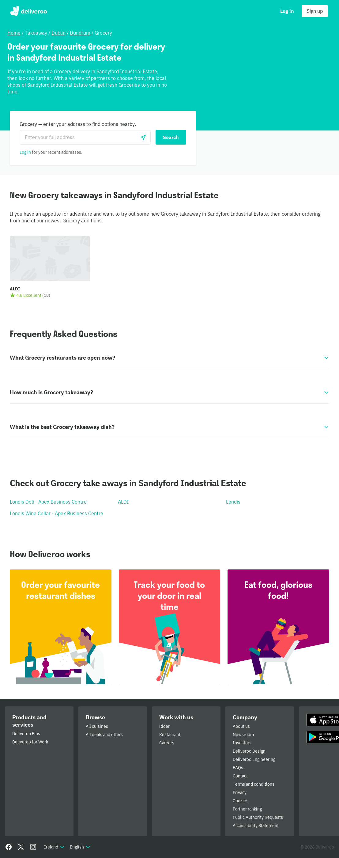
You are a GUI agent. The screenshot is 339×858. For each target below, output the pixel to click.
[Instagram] (33, 847)
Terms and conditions (253, 784)
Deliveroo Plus (26, 733)
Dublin (58, 33)
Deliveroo (28, 11)
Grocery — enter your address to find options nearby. (78, 124)
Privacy (240, 792)
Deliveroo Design (249, 751)
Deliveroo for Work (30, 742)
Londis (233, 502)
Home (14, 33)
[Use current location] (143, 137)
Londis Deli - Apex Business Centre (48, 502)
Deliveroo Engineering (254, 759)
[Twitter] (20, 847)
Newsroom (243, 734)
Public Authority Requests (258, 817)
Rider (164, 726)
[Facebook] (8, 847)
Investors (242, 743)
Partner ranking (247, 809)
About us (241, 726)
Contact (240, 776)
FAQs (238, 767)
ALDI (123, 502)
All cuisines (97, 726)
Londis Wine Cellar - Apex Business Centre (56, 513)
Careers (166, 743)
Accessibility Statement (256, 825)
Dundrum (80, 33)
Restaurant (169, 734)
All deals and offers (104, 734)
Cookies (240, 800)
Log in (25, 152)
